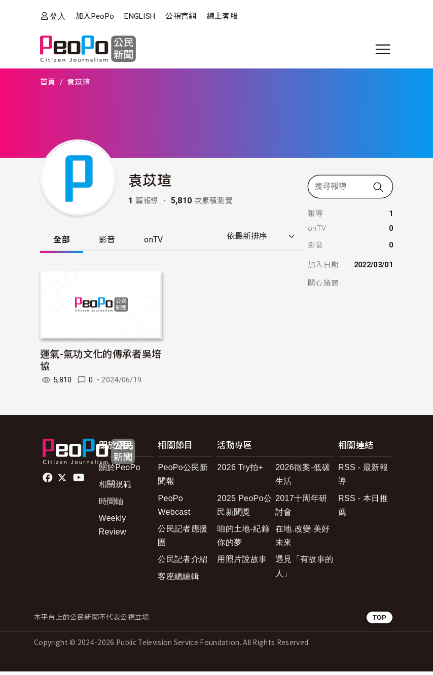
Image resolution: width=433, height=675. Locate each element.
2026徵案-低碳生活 (302, 478)
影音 (115, 241)
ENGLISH (139, 16)
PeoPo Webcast (174, 508)
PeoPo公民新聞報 (183, 478)
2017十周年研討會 (301, 508)
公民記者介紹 (182, 562)
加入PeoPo (95, 16)
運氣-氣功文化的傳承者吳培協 (100, 363)
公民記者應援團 (182, 538)
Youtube (79, 481)
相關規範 (115, 487)
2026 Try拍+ (240, 471)
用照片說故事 (242, 562)
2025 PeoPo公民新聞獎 (244, 508)
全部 (64, 241)
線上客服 (222, 16)
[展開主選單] (383, 49)
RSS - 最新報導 (363, 478)
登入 (57, 16)
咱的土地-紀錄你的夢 (243, 538)
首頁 (48, 82)
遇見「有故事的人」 (304, 569)
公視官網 (180, 16)
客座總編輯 (178, 579)
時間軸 (111, 504)
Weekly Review (112, 528)
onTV (168, 241)
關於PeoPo (119, 471)
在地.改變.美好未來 (302, 538)
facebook (48, 481)
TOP (379, 620)
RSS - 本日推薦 (363, 508)
